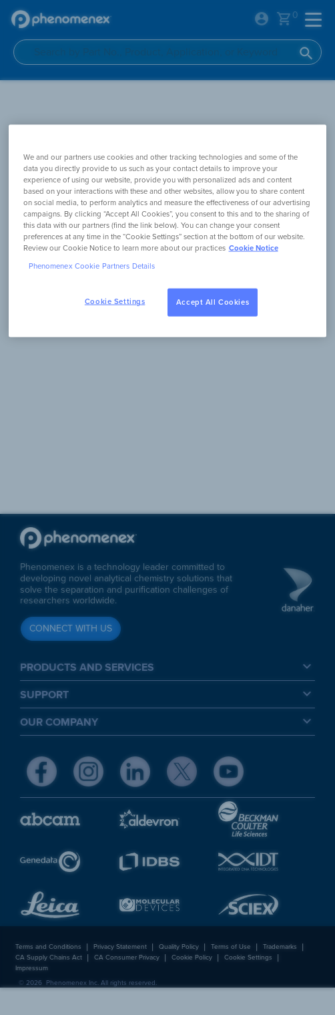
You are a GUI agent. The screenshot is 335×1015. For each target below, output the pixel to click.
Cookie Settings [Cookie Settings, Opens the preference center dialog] (115, 301)
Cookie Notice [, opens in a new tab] (253, 248)
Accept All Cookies (212, 302)
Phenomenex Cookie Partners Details (92, 266)
